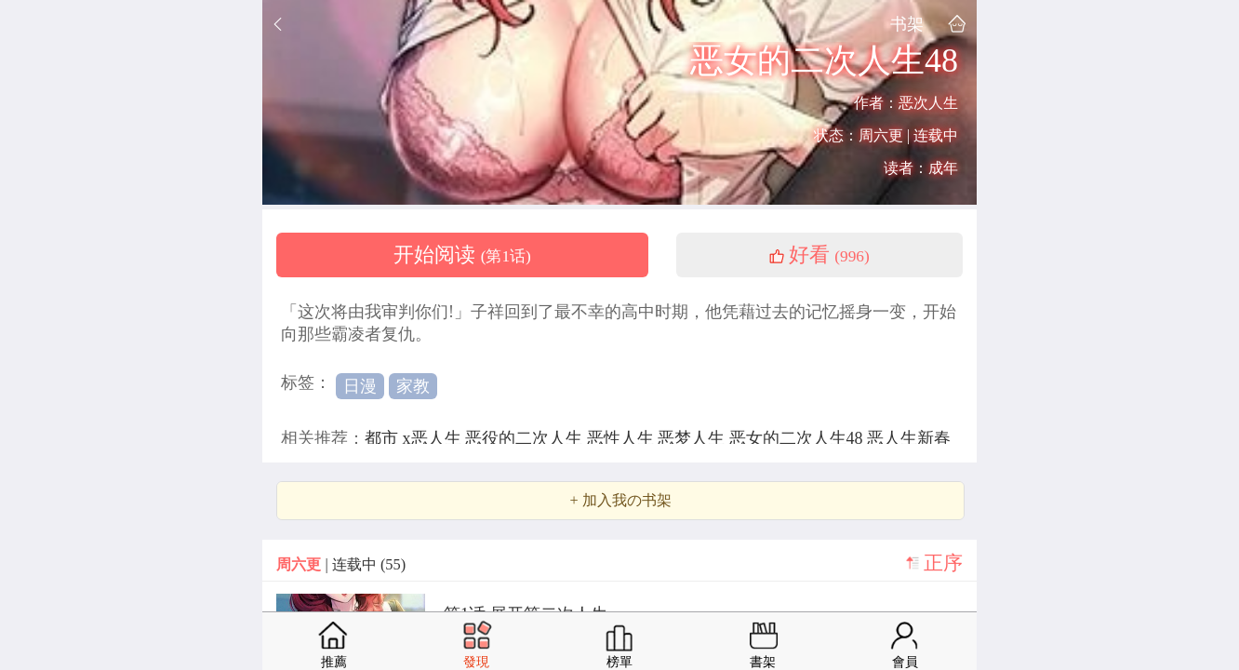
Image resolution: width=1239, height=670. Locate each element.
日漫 (360, 386)
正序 (943, 563)
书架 (907, 24)
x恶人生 (434, 438)
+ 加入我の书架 (620, 500)
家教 (413, 386)
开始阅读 (462, 255)
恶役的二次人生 (526, 438)
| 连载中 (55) (341, 564)
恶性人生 (623, 438)
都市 (384, 438)
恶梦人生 (693, 438)
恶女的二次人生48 (798, 438)
